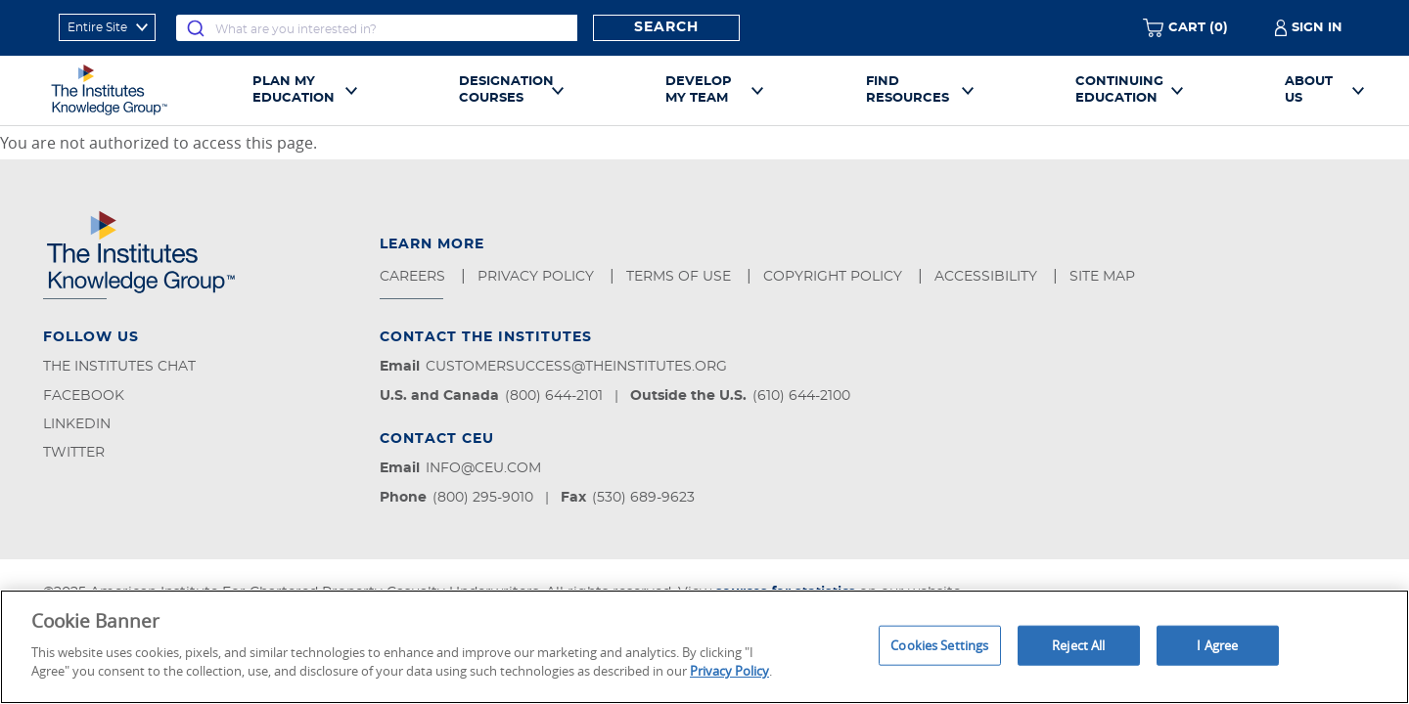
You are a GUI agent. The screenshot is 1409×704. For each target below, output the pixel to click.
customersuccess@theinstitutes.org (576, 367)
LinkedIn (77, 424)
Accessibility (987, 277)
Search (666, 27)
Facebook (83, 396)
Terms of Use (680, 277)
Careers (414, 277)
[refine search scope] (107, 27)
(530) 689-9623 (643, 498)
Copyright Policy (834, 277)
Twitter (74, 453)
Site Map (1104, 277)
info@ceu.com (483, 468)
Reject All (1078, 644)
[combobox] (376, 28)
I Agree (1217, 644)
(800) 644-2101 (554, 396)
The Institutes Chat (119, 367)
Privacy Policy (537, 277)
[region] (704, 647)
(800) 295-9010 (482, 498)
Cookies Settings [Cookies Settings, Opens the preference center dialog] (939, 644)
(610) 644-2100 (801, 396)
